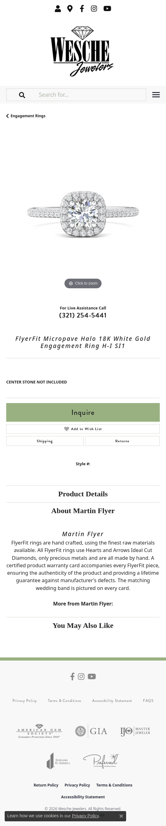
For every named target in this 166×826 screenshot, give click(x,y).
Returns (122, 441)
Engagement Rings (28, 115)
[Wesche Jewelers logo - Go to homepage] (83, 50)
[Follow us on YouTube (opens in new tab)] (107, 8)
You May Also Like (83, 625)
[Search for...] (92, 94)
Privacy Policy (24, 701)
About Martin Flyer (83, 511)
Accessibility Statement (112, 701)
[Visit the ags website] (39, 731)
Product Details (83, 494)
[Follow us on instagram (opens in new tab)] (94, 8)
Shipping (45, 441)
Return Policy (46, 785)
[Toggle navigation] (156, 95)
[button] (58, 8)
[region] (83, 214)
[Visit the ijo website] (135, 731)
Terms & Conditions (64, 701)
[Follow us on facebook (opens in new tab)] (82, 8)
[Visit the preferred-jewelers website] (101, 761)
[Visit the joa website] (58, 761)
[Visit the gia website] (91, 731)
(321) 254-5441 (83, 315)
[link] (70, 8)
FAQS (148, 701)
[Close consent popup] (121, 816)
